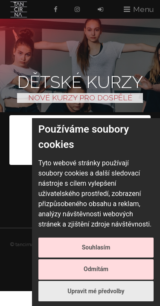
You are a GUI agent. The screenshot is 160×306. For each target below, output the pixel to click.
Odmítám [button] (96, 269)
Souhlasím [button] (96, 247)
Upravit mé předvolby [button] (95, 291)
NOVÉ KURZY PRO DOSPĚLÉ (80, 97)
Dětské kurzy (80, 82)
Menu (143, 9)
